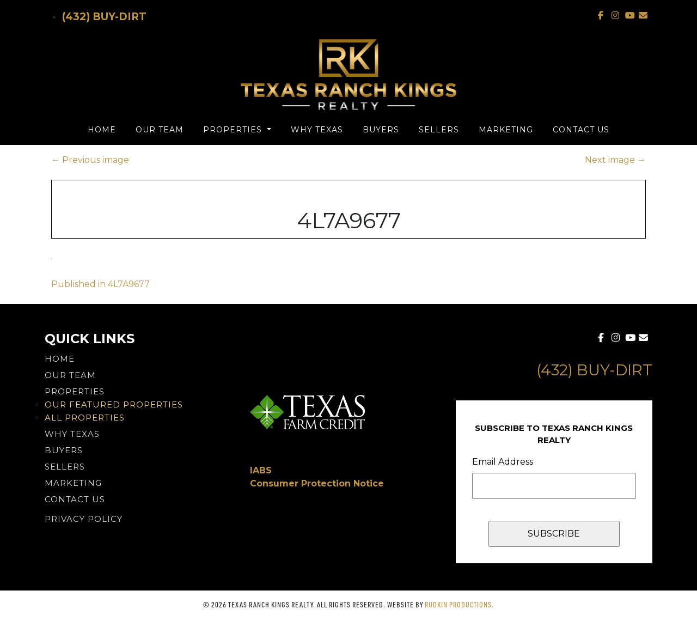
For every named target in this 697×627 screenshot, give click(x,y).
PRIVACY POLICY (84, 519)
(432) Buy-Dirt (104, 16)
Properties (234, 130)
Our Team (160, 130)
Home (102, 130)
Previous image (90, 160)
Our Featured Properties (114, 404)
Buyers (381, 130)
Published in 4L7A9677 (100, 284)
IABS (261, 470)
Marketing (506, 130)
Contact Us (581, 130)
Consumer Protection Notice (317, 483)
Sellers (439, 130)
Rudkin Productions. (459, 604)
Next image (615, 160)
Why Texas (317, 130)
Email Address (502, 461)
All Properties (85, 417)
